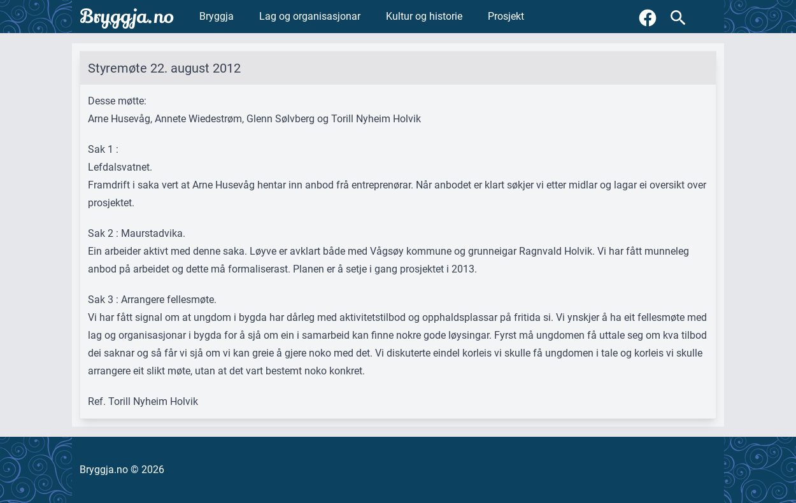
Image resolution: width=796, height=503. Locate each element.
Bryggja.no (127, 16)
